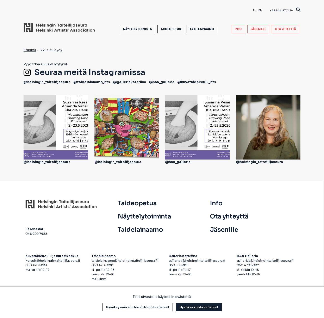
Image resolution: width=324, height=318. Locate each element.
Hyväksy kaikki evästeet (199, 307)
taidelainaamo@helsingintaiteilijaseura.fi (125, 261)
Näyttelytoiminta (137, 29)
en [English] (260, 10)
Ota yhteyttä (285, 29)
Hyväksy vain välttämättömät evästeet (137, 307)
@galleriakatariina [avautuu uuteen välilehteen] (129, 82)
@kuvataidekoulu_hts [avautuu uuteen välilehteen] (196, 82)
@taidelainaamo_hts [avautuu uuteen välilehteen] (91, 82)
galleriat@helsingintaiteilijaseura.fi (197, 261)
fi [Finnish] (254, 10)
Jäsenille (258, 29)
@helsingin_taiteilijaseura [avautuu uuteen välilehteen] (47, 82)
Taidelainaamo (202, 29)
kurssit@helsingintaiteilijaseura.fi (53, 261)
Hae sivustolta (284, 10)
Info (238, 29)
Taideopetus (171, 29)
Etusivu (30, 50)
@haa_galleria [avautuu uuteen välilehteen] (161, 82)
